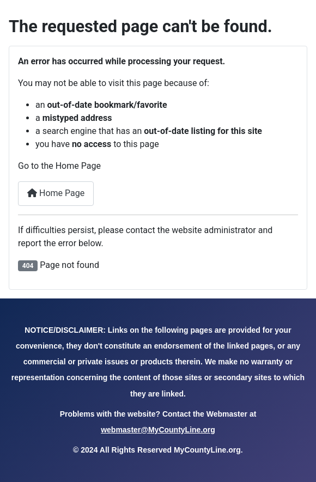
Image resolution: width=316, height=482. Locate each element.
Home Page (55, 193)
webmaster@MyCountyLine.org (158, 429)
